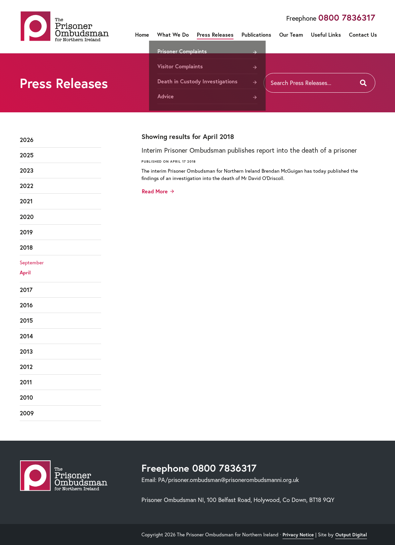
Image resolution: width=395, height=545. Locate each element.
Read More (155, 191)
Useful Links (326, 34)
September (32, 262)
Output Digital (351, 535)
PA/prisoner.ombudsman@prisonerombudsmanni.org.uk (228, 480)
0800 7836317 (346, 17)
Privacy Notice (298, 535)
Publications (256, 34)
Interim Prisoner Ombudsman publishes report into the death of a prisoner (249, 150)
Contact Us (363, 34)
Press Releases (215, 34)
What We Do (173, 34)
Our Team (291, 34)
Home (142, 34)
